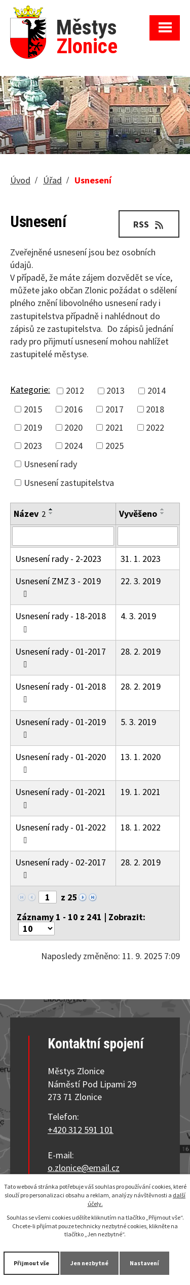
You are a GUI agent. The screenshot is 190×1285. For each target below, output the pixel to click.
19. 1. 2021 (141, 792)
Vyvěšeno (138, 513)
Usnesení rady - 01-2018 (60, 692)
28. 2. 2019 (141, 651)
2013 (115, 390)
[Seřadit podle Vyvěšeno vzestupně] (162, 509)
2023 (33, 445)
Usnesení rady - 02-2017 (60, 868)
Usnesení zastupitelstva (69, 482)
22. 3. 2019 (141, 581)
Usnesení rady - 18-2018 (60, 621)
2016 (73, 409)
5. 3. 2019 (138, 722)
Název (30, 513)
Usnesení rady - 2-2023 (58, 558)
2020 (73, 427)
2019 (33, 427)
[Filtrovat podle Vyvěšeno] (148, 536)
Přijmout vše (31, 1263)
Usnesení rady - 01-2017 (60, 657)
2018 (155, 409)
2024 (73, 445)
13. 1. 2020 (141, 757)
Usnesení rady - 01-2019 (60, 727)
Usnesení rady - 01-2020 (60, 762)
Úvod (20, 180)
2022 (155, 427)
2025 (114, 445)
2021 (114, 427)
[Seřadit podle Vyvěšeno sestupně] (162, 513)
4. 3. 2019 (138, 616)
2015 (33, 409)
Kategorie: (30, 389)
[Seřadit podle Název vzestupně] (51, 509)
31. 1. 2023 (141, 558)
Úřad (52, 180)
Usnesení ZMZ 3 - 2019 (58, 586)
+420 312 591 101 (80, 1130)
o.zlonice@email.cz (84, 1168)
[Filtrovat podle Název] (63, 536)
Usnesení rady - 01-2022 (60, 833)
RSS (149, 224)
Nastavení (144, 1263)
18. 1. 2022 (141, 827)
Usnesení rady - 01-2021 (60, 797)
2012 (75, 390)
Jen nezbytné (89, 1263)
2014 (156, 390)
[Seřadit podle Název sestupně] (51, 513)
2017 (114, 409)
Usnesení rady (50, 464)
